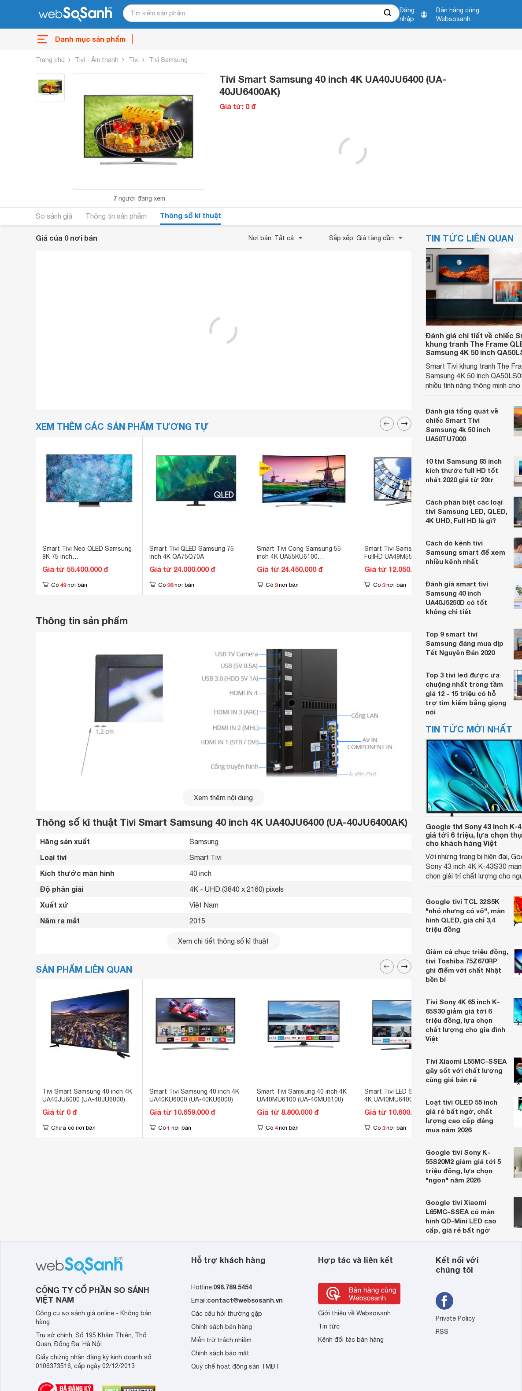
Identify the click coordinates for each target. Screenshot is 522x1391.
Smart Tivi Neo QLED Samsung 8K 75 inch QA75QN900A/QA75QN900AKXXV (91, 556)
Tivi (134, 59)
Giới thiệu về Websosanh (354, 1313)
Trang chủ (50, 59)
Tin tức (329, 1326)
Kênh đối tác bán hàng (351, 1339)
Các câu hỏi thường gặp (226, 1313)
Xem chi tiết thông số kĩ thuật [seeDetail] (223, 941)
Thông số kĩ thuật (190, 215)
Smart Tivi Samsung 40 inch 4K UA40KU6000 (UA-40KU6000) (194, 1095)
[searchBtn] (388, 13)
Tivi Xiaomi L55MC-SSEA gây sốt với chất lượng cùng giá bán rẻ (466, 1070)
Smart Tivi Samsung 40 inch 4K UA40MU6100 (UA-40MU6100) (302, 1095)
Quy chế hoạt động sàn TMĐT (235, 1366)
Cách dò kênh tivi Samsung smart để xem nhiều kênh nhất (465, 552)
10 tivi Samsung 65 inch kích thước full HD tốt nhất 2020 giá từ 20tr (464, 470)
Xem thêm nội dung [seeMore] (223, 798)
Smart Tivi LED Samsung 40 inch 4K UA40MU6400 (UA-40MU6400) (411, 1099)
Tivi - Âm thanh (96, 59)
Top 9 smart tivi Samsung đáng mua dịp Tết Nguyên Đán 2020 (464, 643)
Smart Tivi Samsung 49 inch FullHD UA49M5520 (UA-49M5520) (404, 556)
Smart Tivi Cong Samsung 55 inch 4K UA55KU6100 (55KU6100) (299, 556)
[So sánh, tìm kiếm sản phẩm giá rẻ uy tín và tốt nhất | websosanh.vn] (75, 14)
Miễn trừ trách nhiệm (221, 1339)
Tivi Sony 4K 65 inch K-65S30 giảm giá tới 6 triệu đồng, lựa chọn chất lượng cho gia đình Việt (465, 1020)
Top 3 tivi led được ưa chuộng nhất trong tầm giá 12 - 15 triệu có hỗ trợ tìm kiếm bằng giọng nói (466, 693)
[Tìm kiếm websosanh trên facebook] (444, 1301)
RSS (442, 1331)
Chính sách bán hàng (221, 1326)
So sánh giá (54, 216)
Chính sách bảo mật (220, 1353)
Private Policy (455, 1318)
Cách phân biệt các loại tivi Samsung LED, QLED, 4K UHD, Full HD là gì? (466, 511)
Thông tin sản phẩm (116, 216)
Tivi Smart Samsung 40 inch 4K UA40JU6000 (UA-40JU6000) (87, 1095)
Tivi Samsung (168, 59)
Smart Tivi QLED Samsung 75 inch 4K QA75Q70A (191, 552)
